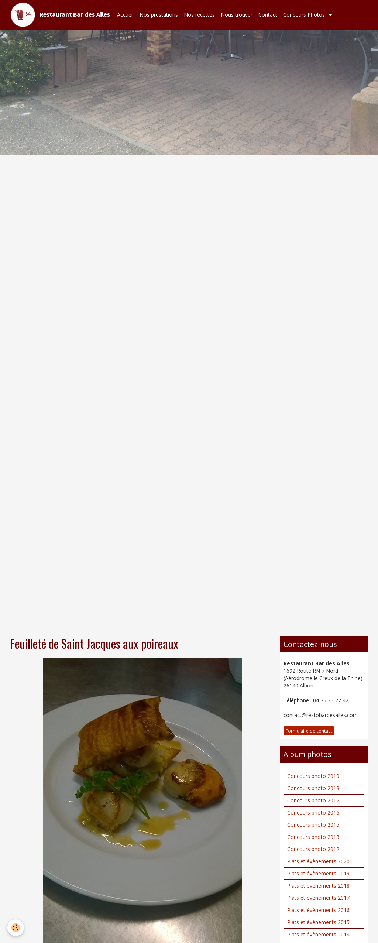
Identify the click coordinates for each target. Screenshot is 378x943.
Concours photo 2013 (313, 836)
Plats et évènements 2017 (318, 897)
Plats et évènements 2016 (318, 909)
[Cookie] (15, 927)
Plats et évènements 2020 (318, 861)
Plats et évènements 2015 (318, 922)
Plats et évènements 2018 (318, 885)
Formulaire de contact (309, 731)
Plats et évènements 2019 (318, 873)
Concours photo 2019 (313, 775)
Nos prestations (159, 14)
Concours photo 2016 (313, 812)
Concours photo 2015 (313, 824)
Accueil (125, 14)
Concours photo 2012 (313, 849)
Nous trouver (236, 14)
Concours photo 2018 (313, 788)
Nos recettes (199, 14)
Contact (267, 14)
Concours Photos (304, 14)
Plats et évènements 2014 (318, 934)
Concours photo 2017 (313, 800)
